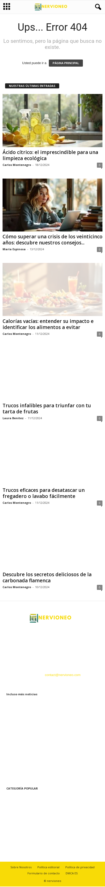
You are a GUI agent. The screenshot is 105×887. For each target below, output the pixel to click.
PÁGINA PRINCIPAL (66, 63)
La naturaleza (13, 828)
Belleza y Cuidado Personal (23, 820)
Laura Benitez (13, 418)
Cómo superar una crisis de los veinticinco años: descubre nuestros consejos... (52, 240)
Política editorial (48, 868)
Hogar (7, 813)
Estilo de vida (12, 797)
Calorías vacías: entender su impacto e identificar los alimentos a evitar (48, 324)
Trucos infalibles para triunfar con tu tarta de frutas (47, 409)
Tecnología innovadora (19, 835)
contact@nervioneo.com (62, 675)
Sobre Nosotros (21, 868)
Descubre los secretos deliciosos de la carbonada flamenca (47, 578)
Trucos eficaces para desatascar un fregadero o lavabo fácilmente (44, 493)
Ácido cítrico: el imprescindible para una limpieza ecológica (50, 155)
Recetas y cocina (15, 843)
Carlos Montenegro (17, 165)
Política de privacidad (80, 868)
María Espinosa (14, 250)
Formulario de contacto (43, 874)
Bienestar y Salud (15, 805)
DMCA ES (72, 874)
